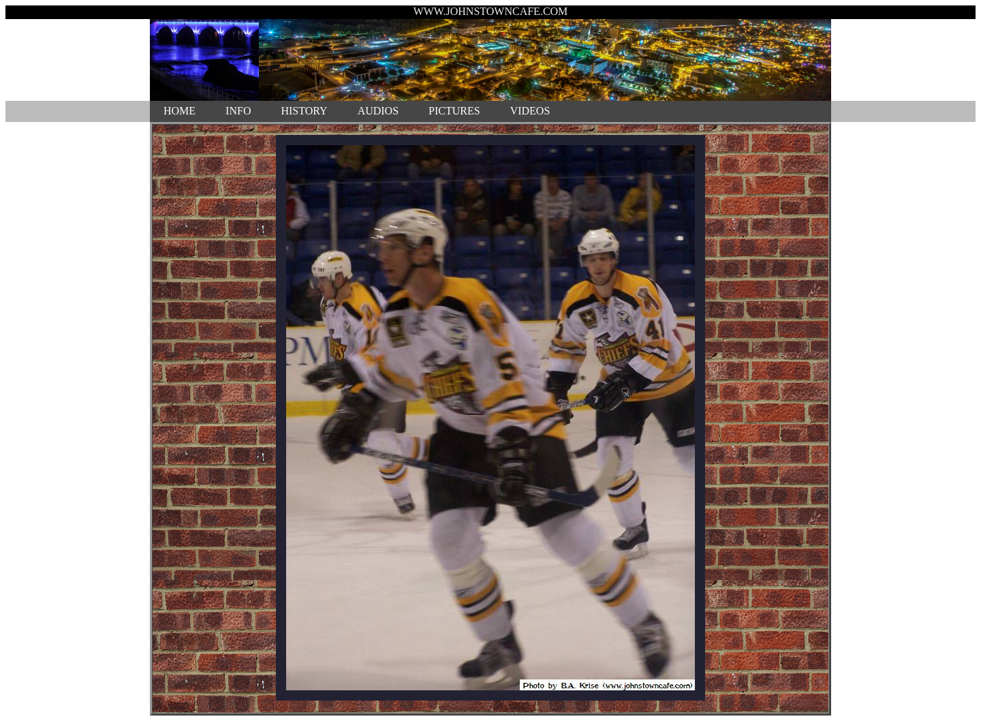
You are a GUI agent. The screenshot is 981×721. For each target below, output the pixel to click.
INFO (238, 111)
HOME (180, 111)
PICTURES (454, 111)
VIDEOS (530, 111)
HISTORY (304, 111)
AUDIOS (378, 111)
